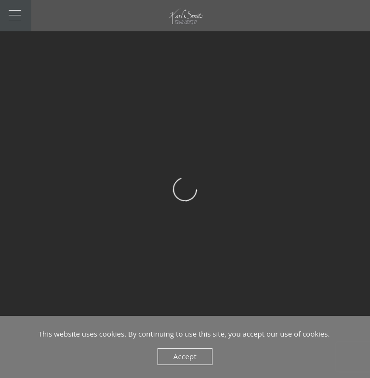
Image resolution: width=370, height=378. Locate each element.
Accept (185, 356)
